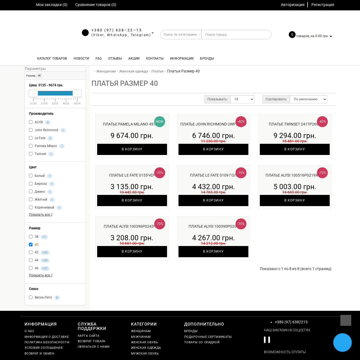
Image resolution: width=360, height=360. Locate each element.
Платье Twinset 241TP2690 (295, 124)
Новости (81, 58)
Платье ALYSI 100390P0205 (214, 226)
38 (38, 237)
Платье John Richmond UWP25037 (213, 124)
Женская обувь (144, 342)
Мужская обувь (145, 353)
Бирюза (42, 184)
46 (39, 268)
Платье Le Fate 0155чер (132, 175)
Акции (133, 58)
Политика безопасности (47, 342)
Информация (182, 58)
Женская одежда (146, 348)
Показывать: (217, 99)
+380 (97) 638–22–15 (116, 30)
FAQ (99, 58)
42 (39, 252)
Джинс (41, 192)
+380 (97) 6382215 (291, 322)
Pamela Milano (47, 146)
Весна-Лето (44, 297)
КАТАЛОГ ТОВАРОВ (51, 58)
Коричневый (45, 208)
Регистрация (322, 4)
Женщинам (141, 331)
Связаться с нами (94, 347)
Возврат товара (91, 341)
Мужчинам (141, 337)
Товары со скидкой (202, 342)
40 (39, 75)
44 (39, 260)
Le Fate (41, 138)
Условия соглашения (44, 348)
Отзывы (115, 58)
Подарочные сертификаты (208, 337)
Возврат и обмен (40, 353)
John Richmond (47, 130)
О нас (29, 331)
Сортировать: (276, 99)
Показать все (40, 214)
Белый (40, 176)
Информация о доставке (47, 337)
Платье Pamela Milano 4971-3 (132, 124)
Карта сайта (89, 336)
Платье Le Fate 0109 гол (213, 175)
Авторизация (293, 4)
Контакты (154, 58)
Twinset (41, 154)
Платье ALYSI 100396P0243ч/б (132, 226)
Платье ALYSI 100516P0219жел (295, 175)
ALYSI (39, 122)
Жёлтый (42, 200)
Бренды (207, 58)
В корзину (132, 149)
